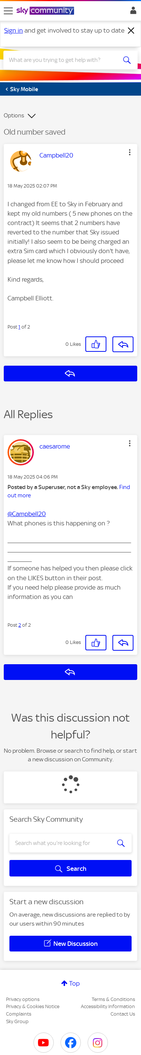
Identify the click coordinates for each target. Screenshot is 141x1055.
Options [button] (14, 115)
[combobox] (63, 60)
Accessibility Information (108, 1006)
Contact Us (123, 1014)
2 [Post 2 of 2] (19, 625)
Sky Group (17, 1021)
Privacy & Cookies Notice (32, 1006)
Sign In (131, 12)
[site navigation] (8, 10)
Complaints (18, 1014)
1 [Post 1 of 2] (19, 327)
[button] (129, 152)
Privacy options (22, 999)
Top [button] (74, 983)
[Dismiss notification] (131, 31)
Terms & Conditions (113, 999)
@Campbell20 (27, 514)
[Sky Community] (46, 11)
